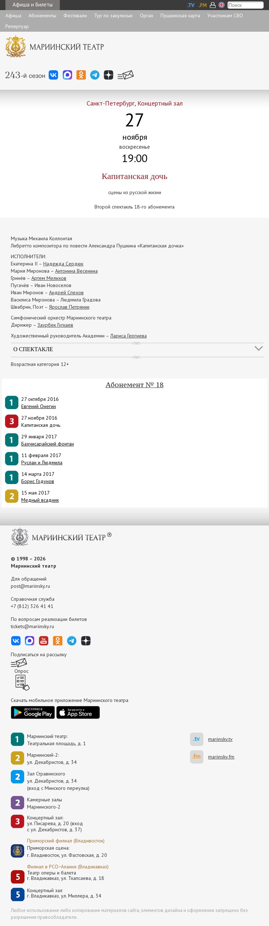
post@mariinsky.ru (30, 586)
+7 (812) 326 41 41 (32, 606)
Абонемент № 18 (135, 384)
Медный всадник (40, 500)
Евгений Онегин (38, 406)
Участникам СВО (225, 15)
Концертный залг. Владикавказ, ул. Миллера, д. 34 (64, 893)
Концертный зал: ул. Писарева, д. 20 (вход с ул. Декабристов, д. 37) (55, 824)
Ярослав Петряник (69, 307)
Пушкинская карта (180, 15)
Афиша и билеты (33, 4)
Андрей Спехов (66, 292)
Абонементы (42, 15)
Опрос (21, 671)
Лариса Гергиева (128, 335)
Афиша (13, 15)
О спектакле (33, 349)
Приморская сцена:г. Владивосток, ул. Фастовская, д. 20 (59, 851)
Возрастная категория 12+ (40, 364)
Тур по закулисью (113, 15)
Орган (146, 15)
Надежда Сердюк (63, 263)
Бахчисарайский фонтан (47, 443)
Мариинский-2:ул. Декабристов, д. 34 (52, 758)
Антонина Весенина (76, 271)
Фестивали (75, 15)
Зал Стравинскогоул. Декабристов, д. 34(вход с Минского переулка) (58, 780)
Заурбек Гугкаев (55, 325)
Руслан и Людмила (41, 462)
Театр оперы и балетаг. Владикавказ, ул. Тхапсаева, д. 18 (65, 875)
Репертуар (17, 26)
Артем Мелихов (48, 278)
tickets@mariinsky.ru (32, 626)
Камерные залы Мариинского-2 (44, 803)
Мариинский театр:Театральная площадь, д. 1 (56, 740)
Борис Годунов (37, 481)
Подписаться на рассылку (39, 654)
